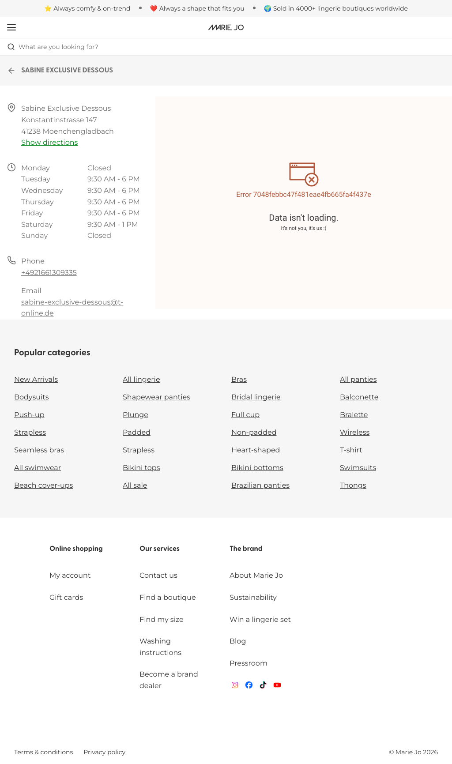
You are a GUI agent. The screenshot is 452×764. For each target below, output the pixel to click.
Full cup (245, 415)
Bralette (354, 415)
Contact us (158, 576)
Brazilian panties (260, 486)
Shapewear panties (156, 397)
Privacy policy (104, 752)
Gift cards (66, 598)
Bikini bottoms (257, 468)
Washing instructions (160, 647)
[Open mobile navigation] (11, 27)
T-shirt (351, 450)
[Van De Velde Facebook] (249, 687)
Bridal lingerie (256, 397)
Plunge (135, 415)
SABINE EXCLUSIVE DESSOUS (60, 70)
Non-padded (253, 433)
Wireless (354, 433)
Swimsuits (358, 468)
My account (69, 576)
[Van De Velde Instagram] (235, 687)
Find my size (161, 620)
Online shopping (76, 549)
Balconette (359, 397)
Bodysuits (31, 397)
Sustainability (253, 598)
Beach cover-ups (43, 486)
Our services (159, 549)
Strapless (30, 433)
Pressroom (248, 663)
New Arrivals (36, 380)
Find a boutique (167, 598)
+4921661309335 (49, 273)
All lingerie (141, 380)
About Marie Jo (256, 576)
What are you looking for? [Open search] (52, 47)
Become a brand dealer (168, 680)
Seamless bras (39, 450)
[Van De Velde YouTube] (277, 687)
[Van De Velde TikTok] (263, 687)
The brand (246, 549)
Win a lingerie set (260, 620)
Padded (137, 433)
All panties (358, 380)
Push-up (29, 415)
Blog (238, 641)
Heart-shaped (255, 450)
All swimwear (37, 468)
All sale (135, 486)
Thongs (353, 486)
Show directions (49, 143)
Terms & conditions (43, 752)
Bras (239, 380)
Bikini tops (141, 468)
